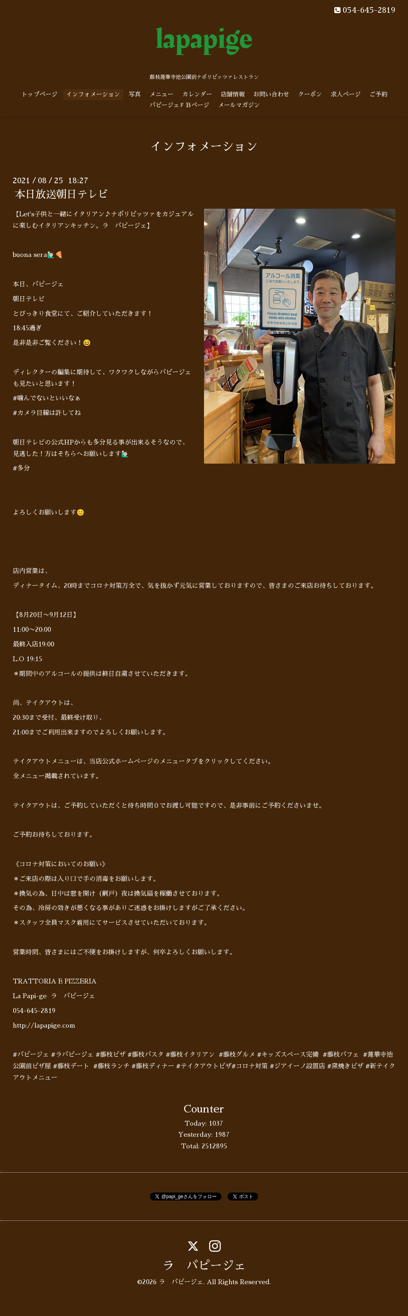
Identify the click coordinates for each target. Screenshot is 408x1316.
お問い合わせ (271, 94)
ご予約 (378, 94)
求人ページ (346, 94)
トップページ (39, 94)
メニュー (161, 94)
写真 (135, 94)
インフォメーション (93, 94)
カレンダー (197, 94)
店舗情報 (233, 94)
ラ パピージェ (204, 1266)
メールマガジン (239, 105)
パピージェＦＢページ (179, 105)
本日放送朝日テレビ (61, 194)
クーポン (310, 94)
